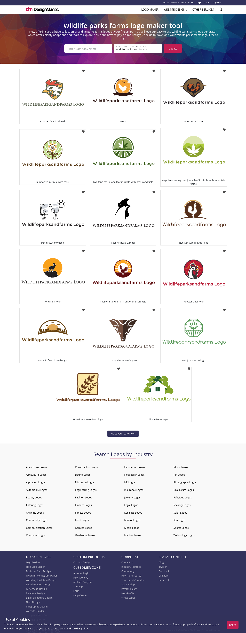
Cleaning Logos (35, 512)
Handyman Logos (134, 466)
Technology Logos (184, 534)
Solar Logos (180, 512)
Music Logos (180, 466)
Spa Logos (179, 519)
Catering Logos (34, 504)
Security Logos (182, 504)
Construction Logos (86, 466)
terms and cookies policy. (73, 628)
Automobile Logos (36, 489)
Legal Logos (131, 504)
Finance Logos (83, 504)
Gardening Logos (85, 534)
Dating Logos (82, 474)
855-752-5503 (188, 2)
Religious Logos (182, 496)
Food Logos (82, 519)
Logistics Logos (133, 512)
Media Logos (131, 527)
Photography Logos (184, 481)
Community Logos (36, 519)
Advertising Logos (36, 466)
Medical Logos (132, 534)
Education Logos (84, 481)
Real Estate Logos (183, 489)
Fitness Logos (83, 512)
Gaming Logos (83, 527)
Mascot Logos (132, 519)
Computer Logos (35, 534)
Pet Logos (179, 474)
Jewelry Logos (132, 496)
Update (173, 48)
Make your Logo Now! (123, 432)
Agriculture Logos (36, 474)
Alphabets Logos (35, 481)
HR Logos (129, 481)
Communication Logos (39, 527)
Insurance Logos (133, 489)
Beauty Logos (34, 496)
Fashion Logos (83, 496)
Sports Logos (181, 527)
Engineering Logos (86, 489)
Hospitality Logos (134, 474)
